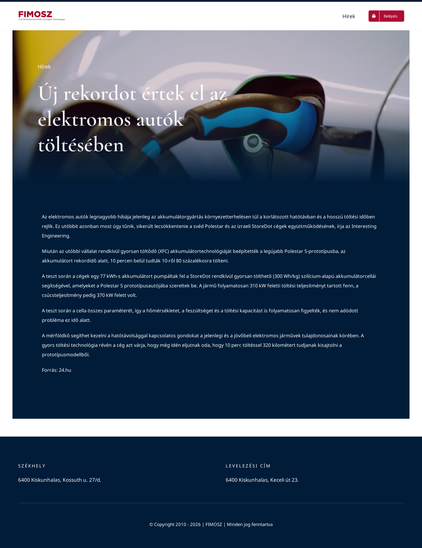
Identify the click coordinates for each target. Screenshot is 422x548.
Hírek (44, 67)
